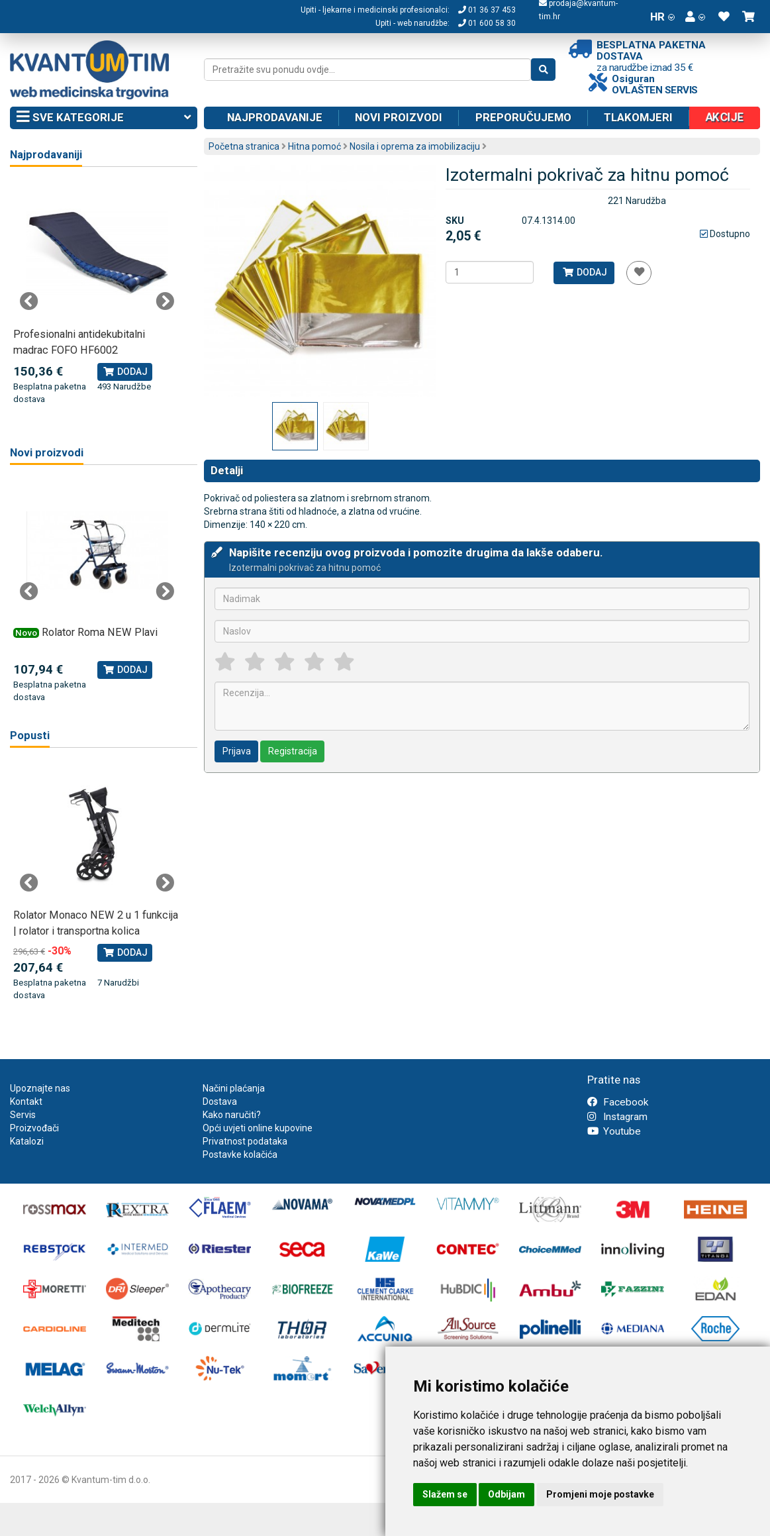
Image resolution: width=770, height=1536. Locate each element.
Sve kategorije (104, 118)
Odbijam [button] (506, 1494)
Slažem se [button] (444, 1494)
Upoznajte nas (40, 1088)
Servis (23, 1114)
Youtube (614, 1131)
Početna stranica (244, 146)
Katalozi (27, 1141)
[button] (695, 16)
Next (165, 301)
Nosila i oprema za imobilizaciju (415, 146)
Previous (29, 301)
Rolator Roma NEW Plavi (100, 632)
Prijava (236, 751)
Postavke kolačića (240, 1154)
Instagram (617, 1117)
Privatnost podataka (245, 1141)
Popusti (30, 735)
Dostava (220, 1101)
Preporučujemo (523, 117)
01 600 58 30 (487, 23)
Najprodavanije (274, 117)
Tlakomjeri (638, 117)
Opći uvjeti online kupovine (258, 1128)
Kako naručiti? (232, 1114)
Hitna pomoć (314, 146)
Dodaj (584, 272)
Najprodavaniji (46, 154)
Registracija (292, 751)
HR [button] (662, 16)
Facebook (617, 1102)
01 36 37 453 (487, 10)
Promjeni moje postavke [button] (600, 1494)
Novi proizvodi (398, 117)
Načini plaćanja (234, 1088)
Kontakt (26, 1101)
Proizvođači (34, 1128)
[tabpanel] (97, 294)
